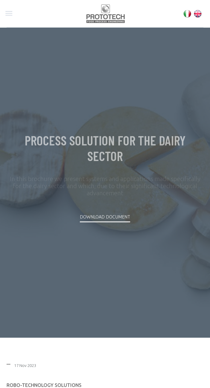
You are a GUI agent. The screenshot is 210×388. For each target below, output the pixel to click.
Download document (105, 216)
